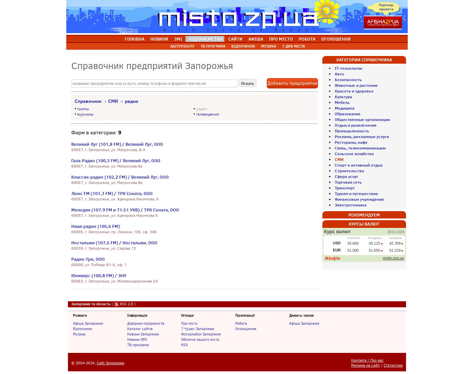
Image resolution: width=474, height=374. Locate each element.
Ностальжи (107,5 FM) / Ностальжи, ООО (114, 243)
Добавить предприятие (292, 83)
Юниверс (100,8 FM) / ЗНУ (99, 275)
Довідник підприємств (145, 323)
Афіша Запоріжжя (88, 323)
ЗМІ (178, 39)
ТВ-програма (138, 344)
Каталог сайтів (140, 328)
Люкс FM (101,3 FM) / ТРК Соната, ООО (112, 193)
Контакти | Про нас (367, 360)
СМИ (113, 101)
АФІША (255, 39)
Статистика (393, 365)
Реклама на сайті (365, 365)
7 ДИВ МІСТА (293, 46)
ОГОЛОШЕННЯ (335, 39)
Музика (79, 334)
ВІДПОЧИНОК (243, 46)
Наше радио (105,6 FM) (95, 226)
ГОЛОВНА (134, 39)
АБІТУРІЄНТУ (182, 46)
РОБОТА (307, 39)
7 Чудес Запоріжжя (197, 328)
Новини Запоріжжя (143, 334)
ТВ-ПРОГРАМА (213, 46)
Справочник (88, 101)
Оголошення (245, 328)
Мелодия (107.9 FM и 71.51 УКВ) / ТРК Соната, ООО (125, 210)
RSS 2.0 (126, 304)
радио (131, 101)
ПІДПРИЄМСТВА (205, 39)
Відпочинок (82, 328)
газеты (83, 109)
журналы (85, 114)
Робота (241, 323)
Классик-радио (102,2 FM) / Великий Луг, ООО (120, 177)
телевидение (207, 114)
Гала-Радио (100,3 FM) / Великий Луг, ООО (115, 161)
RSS (184, 344)
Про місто (189, 323)
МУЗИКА (268, 46)
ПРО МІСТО (281, 39)
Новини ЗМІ (137, 339)
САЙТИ (235, 39)
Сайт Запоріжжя (110, 363)
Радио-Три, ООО (88, 259)
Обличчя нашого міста (200, 339)
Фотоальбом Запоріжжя (201, 334)
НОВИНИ (159, 39)
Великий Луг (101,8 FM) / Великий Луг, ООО (117, 144)
